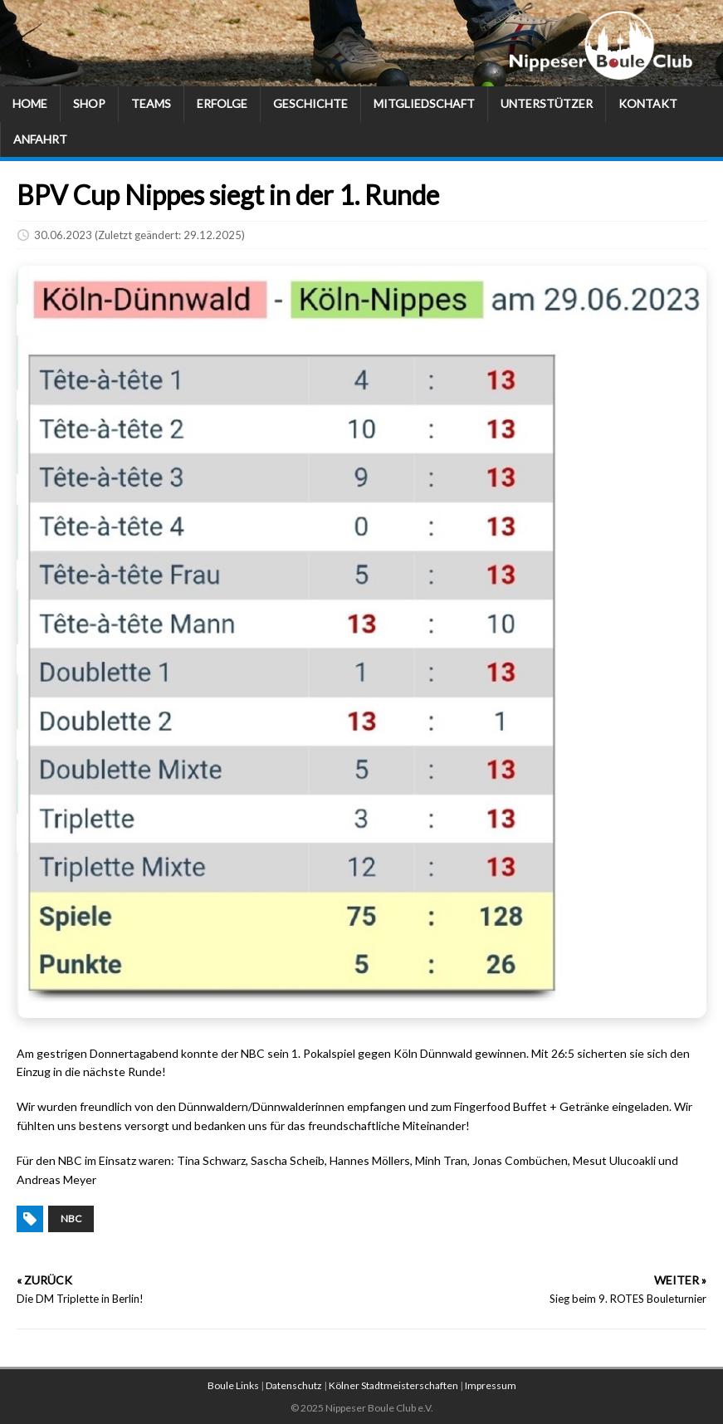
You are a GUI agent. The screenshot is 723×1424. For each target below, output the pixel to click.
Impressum (490, 1385)
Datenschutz (294, 1385)
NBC (71, 1218)
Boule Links (233, 1385)
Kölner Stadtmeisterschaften (393, 1385)
